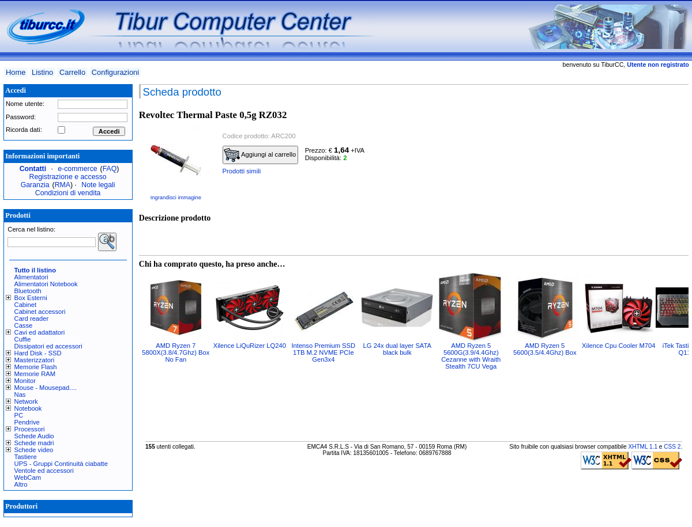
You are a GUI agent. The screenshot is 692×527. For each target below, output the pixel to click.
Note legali (98, 185)
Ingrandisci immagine (176, 197)
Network (26, 401)
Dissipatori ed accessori (48, 346)
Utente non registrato (658, 64)
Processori (29, 429)
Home (15, 72)
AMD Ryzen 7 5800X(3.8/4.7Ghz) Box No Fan (175, 352)
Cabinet (25, 304)
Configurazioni (115, 72)
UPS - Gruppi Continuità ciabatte (61, 463)
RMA (62, 185)
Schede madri (34, 442)
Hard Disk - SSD (38, 353)
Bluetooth (28, 290)
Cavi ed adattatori (39, 332)
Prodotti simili (242, 171)
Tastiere (25, 456)
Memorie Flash (35, 366)
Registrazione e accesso (68, 177)
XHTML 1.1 (642, 446)
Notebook (28, 408)
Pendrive (27, 422)
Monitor (25, 380)
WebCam (27, 477)
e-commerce (77, 169)
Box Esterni (30, 297)
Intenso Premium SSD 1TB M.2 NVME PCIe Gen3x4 (323, 352)
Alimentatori (31, 277)
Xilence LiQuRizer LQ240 (249, 345)
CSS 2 (672, 446)
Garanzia (35, 185)
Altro (21, 484)
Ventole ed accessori (44, 470)
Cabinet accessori (40, 311)
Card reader (31, 318)
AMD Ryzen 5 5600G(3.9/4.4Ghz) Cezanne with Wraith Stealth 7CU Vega (471, 356)
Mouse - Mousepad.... (45, 387)
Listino (42, 72)
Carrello (72, 72)
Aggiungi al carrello (260, 155)
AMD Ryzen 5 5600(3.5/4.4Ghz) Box (544, 349)
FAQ (110, 169)
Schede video (34, 449)
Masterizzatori (34, 360)
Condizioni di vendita (68, 193)
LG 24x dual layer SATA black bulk (397, 349)
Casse (23, 325)
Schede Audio (34, 436)
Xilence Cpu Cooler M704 (618, 345)
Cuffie (22, 339)
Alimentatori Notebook (46, 283)
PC (19, 415)
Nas (20, 394)
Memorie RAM (34, 373)
